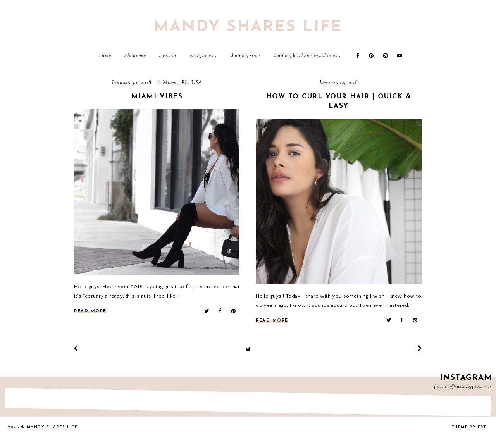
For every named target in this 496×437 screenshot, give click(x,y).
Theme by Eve (469, 427)
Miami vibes (157, 96)
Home (105, 56)
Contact (168, 56)
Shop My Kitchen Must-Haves (305, 56)
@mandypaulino (470, 387)
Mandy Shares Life (248, 27)
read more (90, 311)
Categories (201, 56)
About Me (135, 56)
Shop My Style (245, 56)
